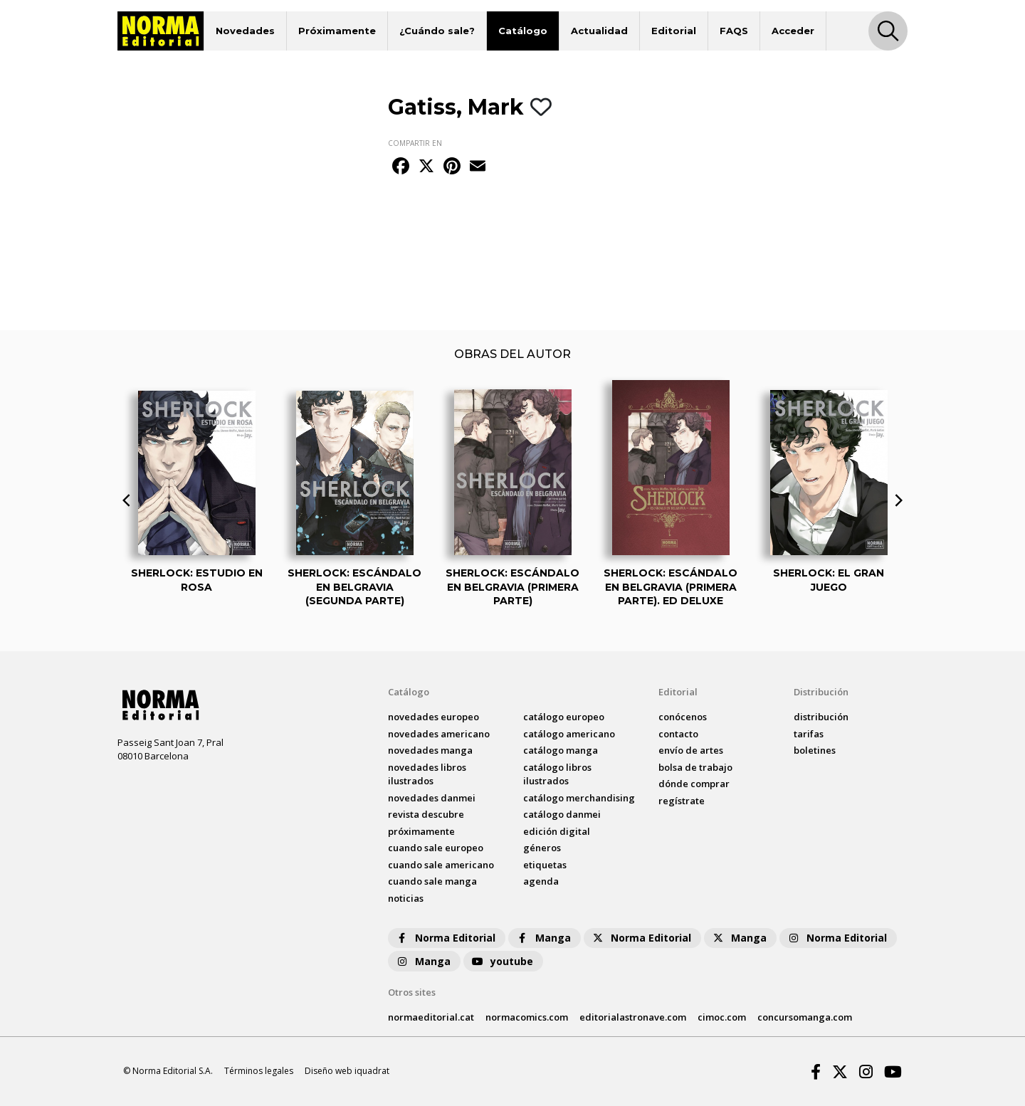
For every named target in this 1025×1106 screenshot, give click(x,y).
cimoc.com (722, 1017)
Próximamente (337, 30)
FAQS (734, 30)
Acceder (793, 30)
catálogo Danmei (562, 814)
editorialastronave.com (632, 1017)
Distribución (821, 691)
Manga (543, 937)
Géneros (542, 847)
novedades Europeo (433, 716)
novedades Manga (430, 750)
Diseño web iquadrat (347, 1071)
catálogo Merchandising (579, 797)
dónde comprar (694, 783)
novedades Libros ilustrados (427, 774)
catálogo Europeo (563, 716)
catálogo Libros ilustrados (557, 774)
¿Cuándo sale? (437, 30)
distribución (821, 716)
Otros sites (412, 992)
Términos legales (258, 1071)
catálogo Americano (569, 733)
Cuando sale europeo (435, 847)
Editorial (673, 30)
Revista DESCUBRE (426, 814)
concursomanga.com (804, 1017)
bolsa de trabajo (695, 767)
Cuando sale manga (432, 881)
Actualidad (599, 30)
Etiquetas (545, 864)
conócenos (682, 716)
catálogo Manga (560, 750)
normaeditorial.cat (431, 1017)
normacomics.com (526, 1017)
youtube (502, 961)
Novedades (245, 30)
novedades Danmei (431, 797)
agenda (541, 881)
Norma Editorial (445, 937)
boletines (815, 750)
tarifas (809, 733)
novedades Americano (439, 733)
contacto (678, 733)
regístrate (681, 800)
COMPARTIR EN (415, 143)
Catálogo (522, 30)
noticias (406, 898)
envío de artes (690, 750)
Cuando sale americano (441, 864)
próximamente (421, 831)
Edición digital (556, 831)
